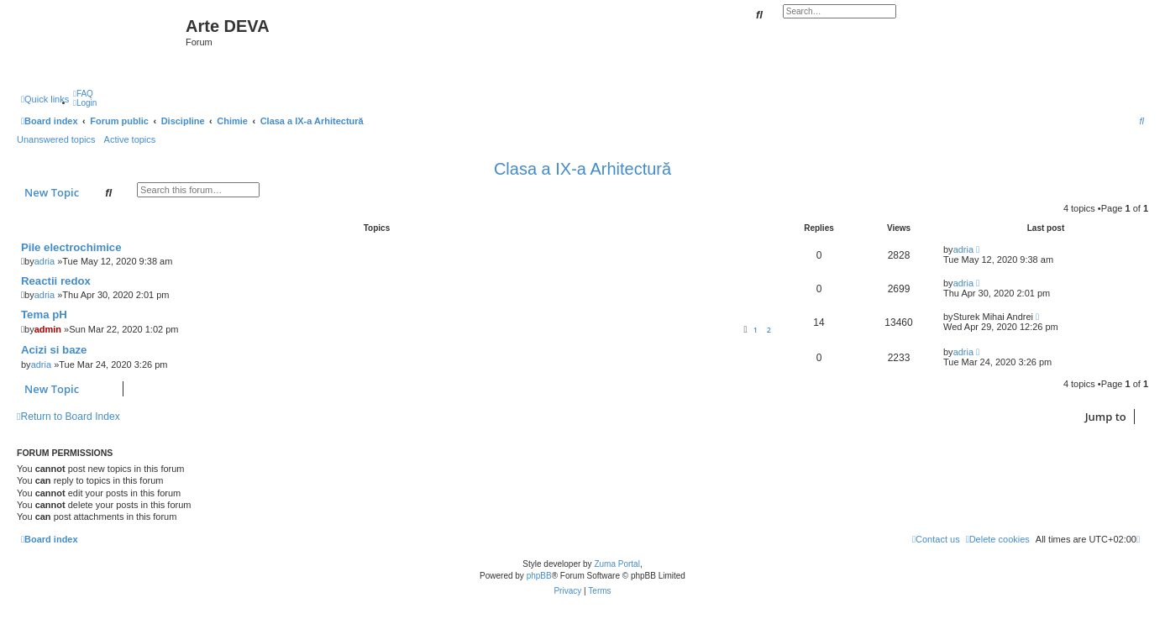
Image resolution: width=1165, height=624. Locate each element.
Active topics (130, 139)
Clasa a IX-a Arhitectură (582, 169)
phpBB (539, 575)
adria (44, 261)
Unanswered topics (56, 139)
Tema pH (44, 314)
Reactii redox (56, 281)
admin (47, 329)
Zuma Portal (616, 564)
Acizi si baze (54, 349)
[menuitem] (83, 93)
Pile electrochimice (71, 247)
